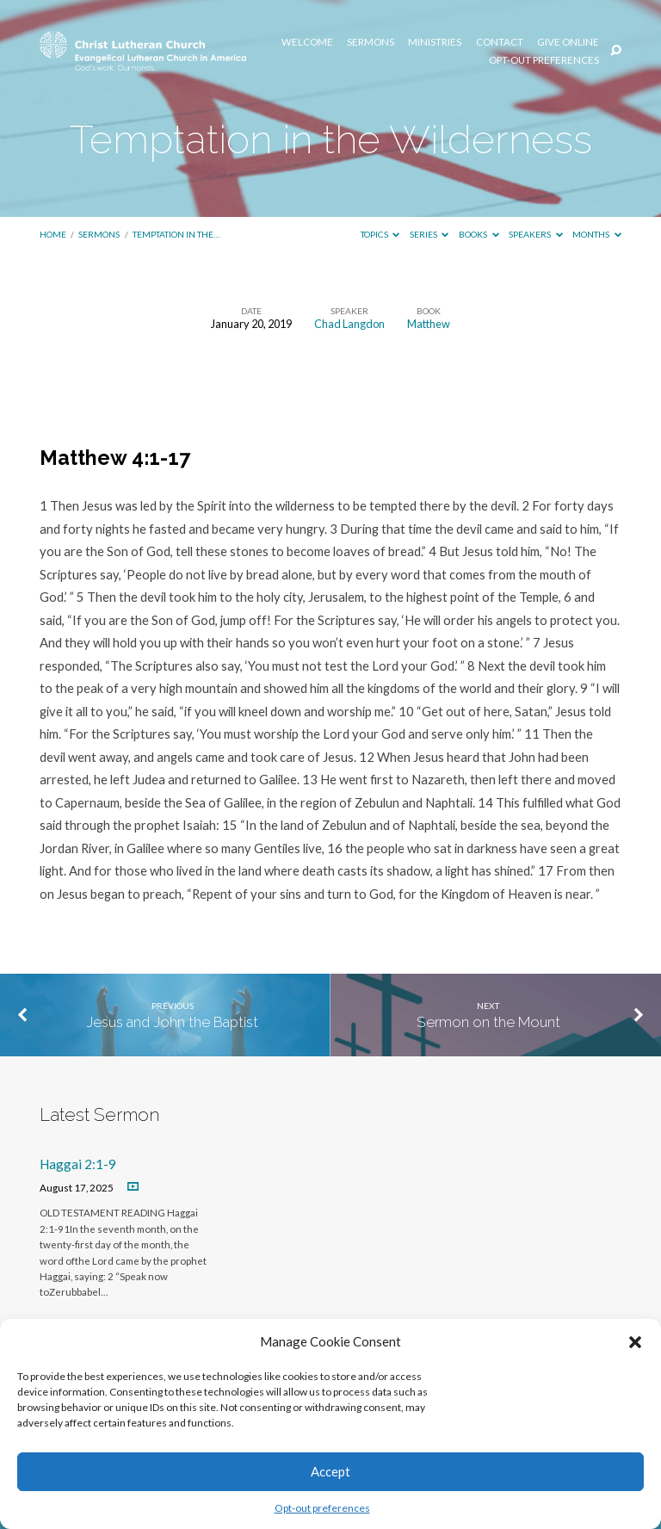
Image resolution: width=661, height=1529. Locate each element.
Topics (380, 234)
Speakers (536, 234)
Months (596, 234)
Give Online (568, 42)
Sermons (370, 42)
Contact (499, 42)
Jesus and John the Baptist (172, 1022)
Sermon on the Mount (488, 1022)
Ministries (434, 42)
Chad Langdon (349, 324)
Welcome (307, 42)
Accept (330, 1471)
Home (53, 234)
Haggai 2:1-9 (78, 1164)
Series (429, 234)
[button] (635, 1342)
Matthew (428, 324)
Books (479, 234)
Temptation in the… (176, 234)
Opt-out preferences (322, 1507)
